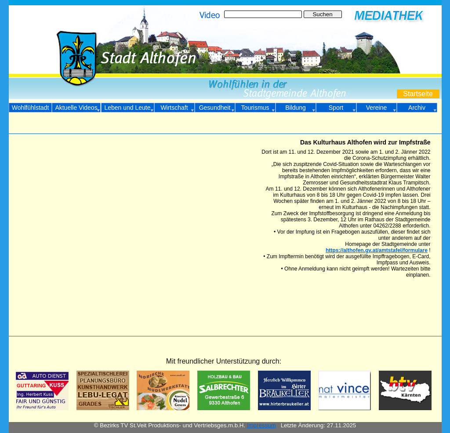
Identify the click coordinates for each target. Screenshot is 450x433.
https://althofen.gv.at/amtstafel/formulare (377, 250)
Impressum (261, 425)
